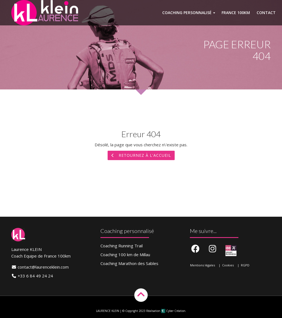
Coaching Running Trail (121, 245)
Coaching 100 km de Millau (125, 254)
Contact (266, 12)
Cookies (228, 265)
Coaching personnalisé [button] (187, 12)
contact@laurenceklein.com (43, 267)
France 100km (236, 12)
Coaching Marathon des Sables (129, 263)
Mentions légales (202, 265)
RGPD (245, 265)
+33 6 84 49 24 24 (35, 276)
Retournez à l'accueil (141, 155)
